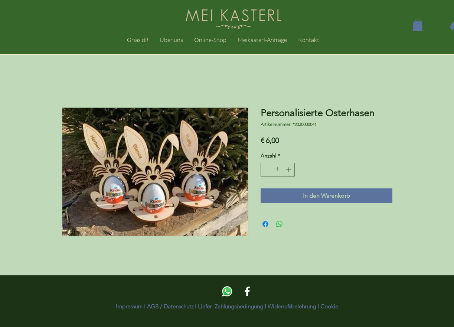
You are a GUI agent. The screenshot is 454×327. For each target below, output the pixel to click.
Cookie (329, 306)
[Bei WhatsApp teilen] (279, 224)
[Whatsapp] (227, 291)
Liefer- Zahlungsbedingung (229, 306)
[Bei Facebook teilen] (265, 224)
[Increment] (289, 169)
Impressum (130, 306)
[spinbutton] (277, 169)
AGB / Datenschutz (170, 306)
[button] (417, 25)
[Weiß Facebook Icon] (247, 291)
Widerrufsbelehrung (292, 306)
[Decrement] (266, 169)
